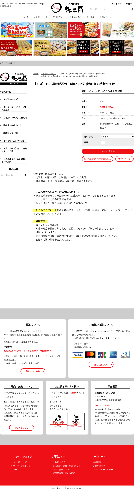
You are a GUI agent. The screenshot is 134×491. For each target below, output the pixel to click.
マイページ (124, 159)
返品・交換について (62, 469)
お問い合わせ (105, 17)
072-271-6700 (102, 405)
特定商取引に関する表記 (64, 473)
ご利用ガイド (58, 17)
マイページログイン (22, 466)
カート (16, 469)
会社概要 (90, 17)
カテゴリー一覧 (40, 17)
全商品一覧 (45, 76)
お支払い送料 (75, 17)
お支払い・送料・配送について (67, 466)
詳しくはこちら (33, 371)
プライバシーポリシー (103, 469)
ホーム (26, 17)
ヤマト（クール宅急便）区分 (112, 118)
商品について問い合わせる (97, 159)
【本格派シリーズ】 (48, 74)
